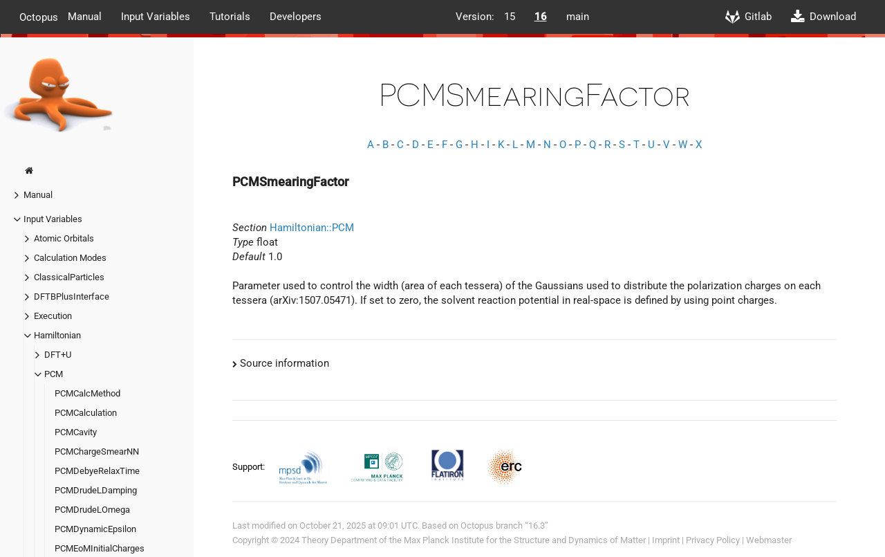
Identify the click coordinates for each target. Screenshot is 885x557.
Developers (296, 16)
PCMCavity (76, 432)
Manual (85, 16)
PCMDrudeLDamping (96, 490)
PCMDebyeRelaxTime (97, 471)
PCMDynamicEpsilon (95, 529)
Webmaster (769, 540)
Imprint (666, 540)
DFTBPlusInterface (71, 296)
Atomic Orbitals (64, 238)
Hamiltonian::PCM (312, 227)
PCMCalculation (86, 413)
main (577, 16)
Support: (249, 467)
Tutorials (229, 16)
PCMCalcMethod (87, 393)
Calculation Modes (70, 258)
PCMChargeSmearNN (97, 451)
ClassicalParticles (69, 277)
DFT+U (57, 354)
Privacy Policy (713, 540)
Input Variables (155, 16)
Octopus (38, 16)
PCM (53, 374)
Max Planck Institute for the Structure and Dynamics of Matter (525, 540)
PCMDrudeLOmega (92, 509)
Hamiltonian (57, 335)
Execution (53, 316)
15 (509, 16)
